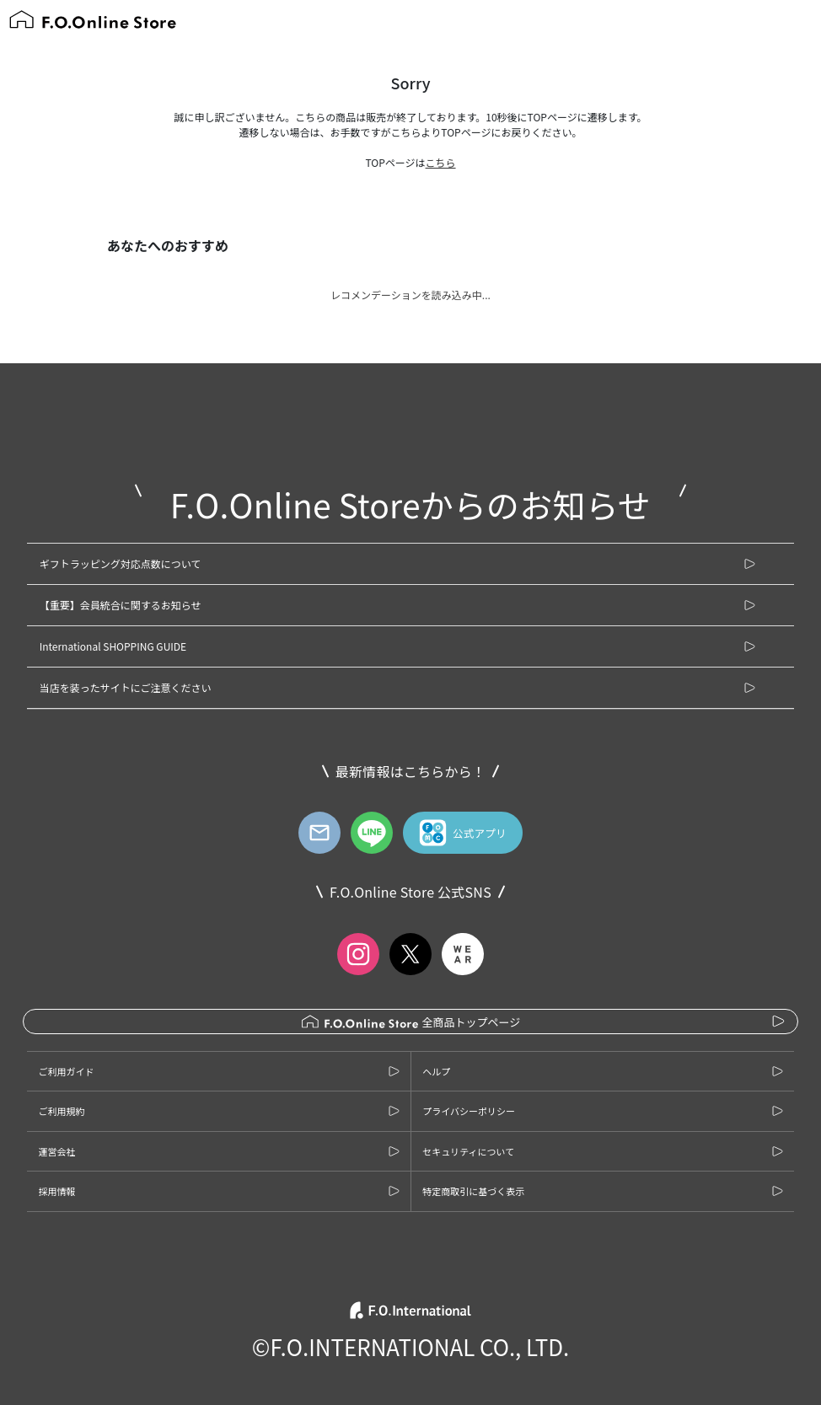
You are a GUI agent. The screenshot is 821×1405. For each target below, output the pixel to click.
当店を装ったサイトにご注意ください (126, 687)
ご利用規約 (61, 1111)
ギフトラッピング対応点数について (120, 563)
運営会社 (56, 1151)
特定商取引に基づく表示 (473, 1191)
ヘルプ (436, 1071)
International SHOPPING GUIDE (113, 646)
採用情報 (56, 1191)
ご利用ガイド (66, 1071)
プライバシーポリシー (468, 1111)
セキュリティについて (468, 1151)
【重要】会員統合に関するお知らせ (120, 605)
